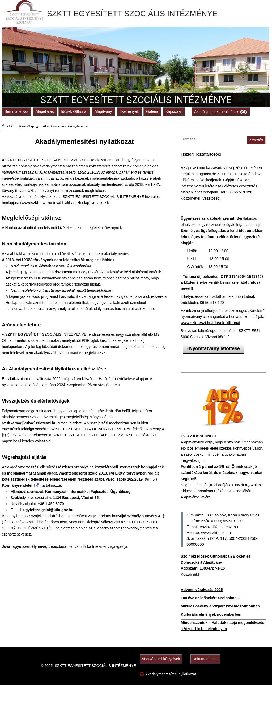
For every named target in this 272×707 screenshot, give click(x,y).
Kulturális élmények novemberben (211, 614)
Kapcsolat (173, 111)
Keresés (256, 140)
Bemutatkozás (16, 111)
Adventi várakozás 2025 (202, 590)
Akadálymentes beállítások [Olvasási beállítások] (220, 111)
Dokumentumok (206, 659)
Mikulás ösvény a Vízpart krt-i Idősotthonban (220, 606)
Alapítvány (103, 111)
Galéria (152, 111)
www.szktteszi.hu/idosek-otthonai (210, 323)
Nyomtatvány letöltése (213, 348)
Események (129, 111)
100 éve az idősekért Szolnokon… (210, 598)
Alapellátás (45, 111)
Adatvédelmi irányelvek (161, 659)
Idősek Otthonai (74, 111)
